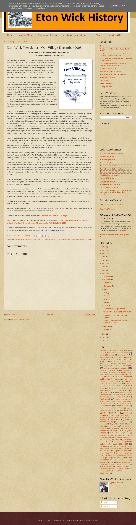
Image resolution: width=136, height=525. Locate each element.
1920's (128, 357)
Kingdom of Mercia (105, 408)
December (107, 276)
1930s (115, 359)
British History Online (107, 157)
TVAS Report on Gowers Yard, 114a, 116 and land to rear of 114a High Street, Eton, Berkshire (115, 192)
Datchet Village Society (107, 160)
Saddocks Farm (105, 446)
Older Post (90, 315)
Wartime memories (106, 84)
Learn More (115, 6)
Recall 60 (127, 437)
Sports (121, 448)
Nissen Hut (127, 422)
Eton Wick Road (118, 394)
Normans (102, 424)
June (106, 296)
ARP (122, 372)
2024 (104, 253)
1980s (111, 366)
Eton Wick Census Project (108, 68)
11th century (103, 350)
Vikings (102, 462)
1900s (101, 357)
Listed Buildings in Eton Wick (109, 175)
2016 (104, 337)
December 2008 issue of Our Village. (54, 216)
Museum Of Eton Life (107, 178)
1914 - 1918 (118, 357)
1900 (119, 355)
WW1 (110, 471)
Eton (130, 390)
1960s (130, 363)
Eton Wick (121, 392)
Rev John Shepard (105, 442)
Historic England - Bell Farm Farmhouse (113, 166)
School (121, 446)
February (107, 326)
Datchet (119, 388)
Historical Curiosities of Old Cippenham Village (115, 172)
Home (10, 35)
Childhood (103, 381)
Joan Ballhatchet (124, 403)
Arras (128, 372)
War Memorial (122, 464)
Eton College (108, 392)
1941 (111, 361)
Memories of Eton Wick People (110, 71)
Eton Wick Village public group (112, 204)
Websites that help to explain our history (113, 74)
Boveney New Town (37, 239)
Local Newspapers (122, 415)
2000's (105, 368)
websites (126, 466)
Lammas (110, 410)
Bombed (102, 374)
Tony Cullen (128, 455)
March (106, 306)
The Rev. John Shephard (111, 451)
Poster (119, 435)
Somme (113, 448)
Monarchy (118, 422)
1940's (104, 361)
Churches (114, 381)
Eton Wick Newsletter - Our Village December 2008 (115, 321)
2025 (104, 250)
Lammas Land (69, 239)
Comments (105, 506)
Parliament (126, 428)
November (107, 279)
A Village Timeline (106, 87)
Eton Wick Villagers (107, 209)
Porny (101, 435)
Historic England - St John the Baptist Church (115, 169)
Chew (127, 379)
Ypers (107, 473)
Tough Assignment (109, 458)
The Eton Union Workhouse (109, 187)
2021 (104, 263)
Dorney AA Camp (105, 390)
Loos (112, 417)
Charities (118, 379)
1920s (102, 359)
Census (109, 377)
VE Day (116, 460)
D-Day (111, 388)
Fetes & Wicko (116, 397)
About (99, 35)
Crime (121, 386)
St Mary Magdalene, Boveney (110, 184)
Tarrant (129, 448)
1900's (126, 355)
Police (113, 433)
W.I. (113, 464)
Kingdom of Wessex (118, 408)
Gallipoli (117, 399)
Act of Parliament (126, 370)
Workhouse (103, 471)
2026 (104, 247)
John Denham (105, 406)
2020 (104, 267)
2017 (104, 334)
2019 (104, 270)
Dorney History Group (107, 163)
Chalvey (118, 377)
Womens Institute (124, 468)
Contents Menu (25, 35)
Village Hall (109, 462)
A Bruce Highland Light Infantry (114, 309)
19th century (16, 239)
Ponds (120, 433)
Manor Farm (115, 420)
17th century (124, 353)
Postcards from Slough (107, 181)
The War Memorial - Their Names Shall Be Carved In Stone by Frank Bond (114, 55)
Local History (104, 81)
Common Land (50, 239)
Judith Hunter (122, 406)
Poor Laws (127, 433)
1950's (107, 363)
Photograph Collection (107, 78)
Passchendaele (104, 430)
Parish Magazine (113, 428)
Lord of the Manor (123, 417)
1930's (109, 359)
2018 (104, 273)
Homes (108, 403)
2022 (104, 260)
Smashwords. (122, 230)
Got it (124, 6)
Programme (103, 437)
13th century (112, 350)
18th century (109, 355)
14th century (123, 350)
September (108, 286)
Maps (127, 419)
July (105, 293)
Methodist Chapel (106, 422)
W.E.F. (108, 464)
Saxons (114, 446)
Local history (79, 239)
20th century (25, 239)
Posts (104, 502)
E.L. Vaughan (119, 390)
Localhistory (103, 417)
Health (120, 401)
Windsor (112, 469)
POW (127, 435)
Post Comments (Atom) (22, 319)
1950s (114, 363)
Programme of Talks (47, 35)
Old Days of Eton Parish (115, 424)
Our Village (88, 239)
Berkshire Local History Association (112, 154)
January (107, 330)
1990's (117, 366)
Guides (113, 401)
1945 (101, 363)
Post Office (110, 435)
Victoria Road (125, 460)
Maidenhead (103, 419)
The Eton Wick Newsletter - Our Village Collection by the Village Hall (113, 64)
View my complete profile (118, 486)
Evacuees (129, 394)
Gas (124, 399)
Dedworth (126, 388)
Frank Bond (60, 239)
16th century (111, 353)
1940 (130, 359)
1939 (123, 359)
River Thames (118, 442)
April (105, 303)
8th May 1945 (114, 370)
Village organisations (123, 462)
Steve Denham (117, 483)
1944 (128, 361)
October (107, 283)
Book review (109, 374)
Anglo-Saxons (114, 372)
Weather (119, 466)
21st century (103, 370)
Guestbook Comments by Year (76, 35)
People (115, 431)
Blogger (95, 520)
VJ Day (102, 464)
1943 (122, 361)
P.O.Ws (124, 426)
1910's (107, 357)
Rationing (119, 437)
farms (104, 397)
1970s (104, 366)
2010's (112, 368)
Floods (126, 397)
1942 (117, 361)
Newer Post (9, 315)
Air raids (104, 372)
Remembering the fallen (109, 439)
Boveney (117, 374)
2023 (104, 257)
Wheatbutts (103, 468)
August (106, 289)
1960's (122, 363)
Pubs (111, 437)
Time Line (120, 455)
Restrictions (127, 439)
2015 (104, 341)
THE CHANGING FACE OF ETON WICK (117, 312)
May (105, 299)
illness (114, 403)
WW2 (120, 471)
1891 (101, 355)
